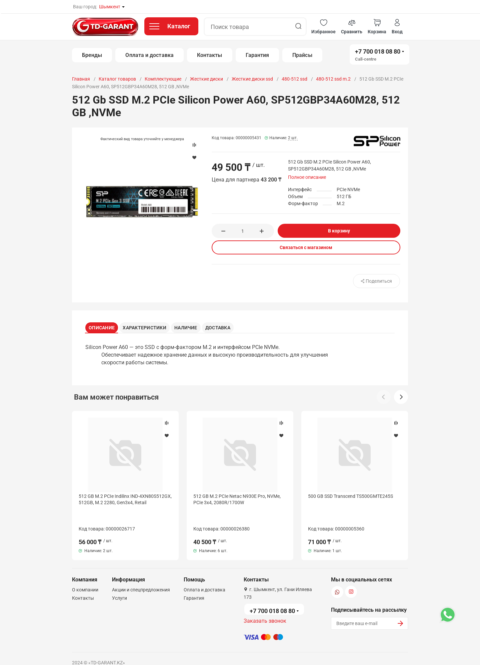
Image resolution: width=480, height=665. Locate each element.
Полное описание (307, 177)
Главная (81, 79)
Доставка (228, 326)
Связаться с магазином (306, 247)
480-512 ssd (294, 79)
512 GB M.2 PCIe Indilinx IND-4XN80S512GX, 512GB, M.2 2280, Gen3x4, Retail (125, 501)
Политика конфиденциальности (193, 652)
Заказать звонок (265, 603)
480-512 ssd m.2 (333, 79)
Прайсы (302, 55)
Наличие (192, 326)
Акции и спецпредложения (141, 572)
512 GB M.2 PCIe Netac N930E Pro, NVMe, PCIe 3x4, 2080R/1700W (237, 501)
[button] (323, 27)
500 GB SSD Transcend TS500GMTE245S (350, 498)
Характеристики (149, 326)
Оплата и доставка (149, 55)
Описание (104, 326)
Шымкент (109, 6)
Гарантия (257, 55)
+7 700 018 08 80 (377, 51)
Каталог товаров (117, 79)
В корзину (339, 230)
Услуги (119, 580)
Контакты (209, 55)
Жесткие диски (206, 79)
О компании (85, 572)
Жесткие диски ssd (252, 79)
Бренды (92, 55)
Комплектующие (163, 79)
